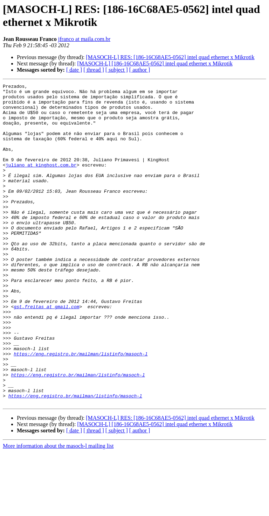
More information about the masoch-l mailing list (58, 510)
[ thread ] (93, 70)
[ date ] (74, 70)
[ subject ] (116, 70)
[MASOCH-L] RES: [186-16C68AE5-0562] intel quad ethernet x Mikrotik (170, 57)
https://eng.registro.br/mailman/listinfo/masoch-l (80, 408)
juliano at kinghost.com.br (41, 181)
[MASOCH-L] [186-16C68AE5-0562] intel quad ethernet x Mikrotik (154, 63)
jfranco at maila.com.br (84, 39)
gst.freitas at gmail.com (46, 351)
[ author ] (139, 70)
